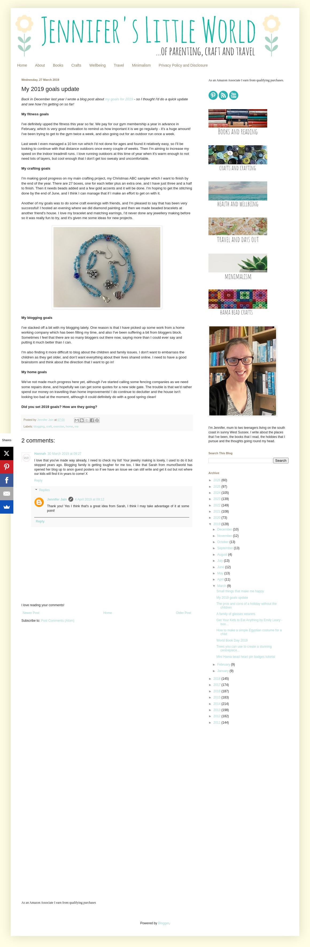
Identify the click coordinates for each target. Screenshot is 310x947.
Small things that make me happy (240, 591)
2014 (218, 704)
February (224, 664)
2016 (218, 691)
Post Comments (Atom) (57, 621)
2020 (218, 518)
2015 (218, 697)
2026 (218, 480)
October (223, 542)
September (225, 548)
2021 (218, 511)
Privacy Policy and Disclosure (183, 65)
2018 (218, 679)
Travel (119, 65)
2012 (218, 716)
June (221, 567)
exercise (58, 426)
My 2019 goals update (232, 597)
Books (58, 65)
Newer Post (31, 613)
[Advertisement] (241, 766)
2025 (218, 486)
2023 (218, 499)
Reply (38, 480)
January (223, 671)
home (69, 426)
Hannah (40, 454)
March (222, 586)
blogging (39, 426)
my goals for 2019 (119, 99)
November (225, 536)
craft (49, 426)
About (40, 65)
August (222, 554)
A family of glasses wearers (235, 614)
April (220, 579)
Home (22, 65)
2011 (218, 722)
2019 (218, 524)
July (220, 561)
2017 (218, 685)
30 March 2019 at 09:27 (65, 454)
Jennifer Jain (57, 499)
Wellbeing (97, 65)
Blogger (163, 923)
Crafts (76, 65)
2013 (218, 710)
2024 (218, 493)
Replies (44, 490)
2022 (218, 505)
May (220, 573)
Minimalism (141, 65)
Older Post (183, 613)
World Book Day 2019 (232, 640)
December (225, 529)
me (77, 426)
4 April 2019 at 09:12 (89, 499)
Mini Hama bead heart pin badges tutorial (245, 657)
